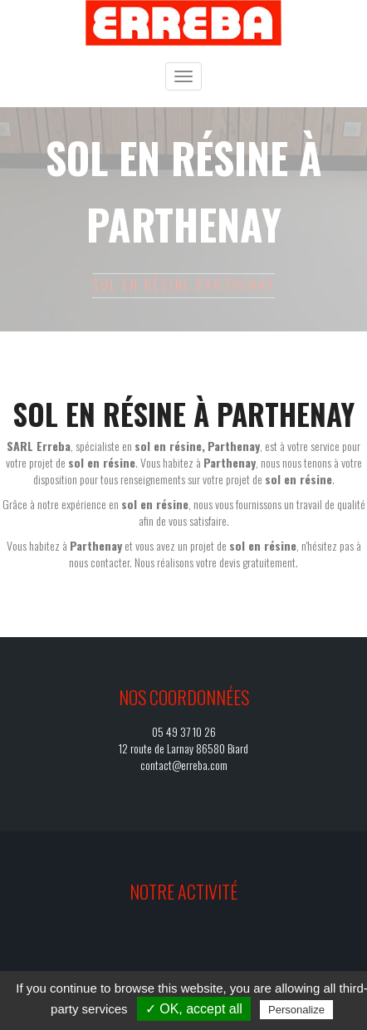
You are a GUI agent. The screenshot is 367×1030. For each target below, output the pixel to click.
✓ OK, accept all (193, 1009)
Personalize (296, 1009)
